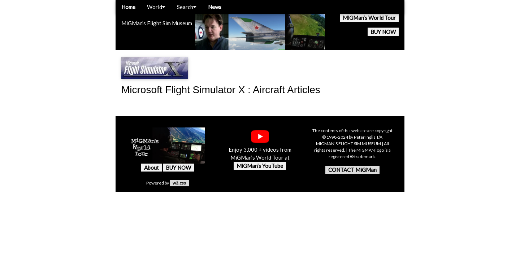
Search (186, 7)
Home (128, 7)
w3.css (179, 183)
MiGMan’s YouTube (260, 165)
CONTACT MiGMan (352, 169)
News (214, 7)
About (151, 167)
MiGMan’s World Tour (369, 17)
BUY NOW (383, 32)
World (156, 7)
